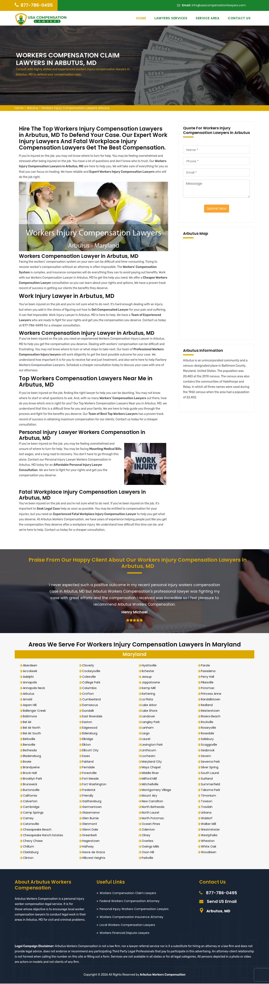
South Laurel (211, 773)
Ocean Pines (152, 824)
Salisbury (208, 739)
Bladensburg (33, 756)
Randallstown (212, 699)
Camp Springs (34, 813)
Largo (147, 733)
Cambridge (32, 807)
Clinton (29, 858)
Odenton (149, 830)
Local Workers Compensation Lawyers (127, 925)
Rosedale (208, 733)
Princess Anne (212, 694)
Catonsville (32, 824)
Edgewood (91, 728)
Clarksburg (32, 852)
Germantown (93, 807)
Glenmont (90, 824)
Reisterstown (211, 711)
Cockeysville (92, 671)
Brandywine (32, 767)
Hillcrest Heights (95, 858)
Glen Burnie (91, 818)
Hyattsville (150, 665)
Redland (208, 705)
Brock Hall (31, 773)
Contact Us (239, 18)
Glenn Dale (91, 830)
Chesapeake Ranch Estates (44, 835)
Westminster (211, 830)
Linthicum (150, 750)
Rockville (208, 722)
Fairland (89, 762)
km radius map (216, 288)
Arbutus (32, 108)
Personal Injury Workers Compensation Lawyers (134, 909)
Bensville (30, 745)
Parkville (148, 858)
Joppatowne (152, 682)
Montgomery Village (157, 790)
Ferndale (89, 767)
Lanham (149, 728)
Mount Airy (150, 796)
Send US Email (222, 902)
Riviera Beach (212, 716)
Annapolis (31, 682)
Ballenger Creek (35, 711)
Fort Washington (95, 784)
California (31, 796)
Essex (87, 756)
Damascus (91, 705)
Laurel (147, 739)
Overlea (148, 841)
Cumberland (92, 699)
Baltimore (31, 716)
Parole (206, 665)
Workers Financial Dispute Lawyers (124, 933)
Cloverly (89, 665)
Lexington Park (153, 745)
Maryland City (153, 762)
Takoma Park (211, 790)
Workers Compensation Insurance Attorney (131, 917)
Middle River (151, 773)
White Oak (210, 847)
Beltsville (30, 739)
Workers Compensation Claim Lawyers (128, 893)
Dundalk (89, 711)
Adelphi (29, 677)
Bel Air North (33, 728)
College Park (92, 682)
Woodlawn (210, 852)
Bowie (28, 762)
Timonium (209, 796)
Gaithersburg (93, 801)
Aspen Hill (31, 705)
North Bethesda (154, 807)
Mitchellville (151, 784)
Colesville (90, 677)
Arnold (28, 699)
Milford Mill (150, 779)
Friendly (89, 796)
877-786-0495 (37, 5)
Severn (207, 756)
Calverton (31, 801)
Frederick (90, 790)
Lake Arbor (150, 705)
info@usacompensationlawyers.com (219, 5)
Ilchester (149, 671)
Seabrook (209, 750)
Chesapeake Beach (38, 830)
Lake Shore (151, 711)
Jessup (148, 677)
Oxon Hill (149, 852)
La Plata (148, 699)
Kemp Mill (150, 688)
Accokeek (31, 671)
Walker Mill (209, 824)
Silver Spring (211, 767)
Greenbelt (90, 835)
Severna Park (211, 762)
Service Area (207, 18)
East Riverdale (93, 716)
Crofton (89, 694)
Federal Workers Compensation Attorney (130, 901)
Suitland (208, 779)
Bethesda (31, 750)
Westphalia (210, 835)
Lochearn (150, 756)
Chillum (29, 847)
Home (141, 18)
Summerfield (211, 784)
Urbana (207, 813)
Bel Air (28, 722)
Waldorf (208, 818)
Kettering (149, 694)
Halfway (89, 847)
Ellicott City (91, 750)
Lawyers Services (170, 18)
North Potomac (154, 818)
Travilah (208, 807)
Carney (29, 818)
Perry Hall (208, 677)
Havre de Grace (94, 852)
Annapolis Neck (35, 688)
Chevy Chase (34, 841)
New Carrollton (153, 801)
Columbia (90, 688)
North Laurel (151, 813)
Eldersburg (91, 733)
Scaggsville (210, 745)
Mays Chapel (152, 767)
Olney (147, 835)
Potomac (209, 688)
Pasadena (209, 671)
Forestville (90, 773)
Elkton (87, 745)
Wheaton (209, 841)
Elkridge (88, 739)
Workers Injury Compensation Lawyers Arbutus (75, 108)
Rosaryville (209, 728)
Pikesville (208, 682)
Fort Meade (91, 779)
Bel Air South (33, 733)
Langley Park (152, 722)
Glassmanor (92, 813)
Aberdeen (31, 665)
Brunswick (31, 784)
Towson (208, 801)
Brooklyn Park (33, 779)
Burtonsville (32, 790)
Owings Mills (151, 847)
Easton (88, 722)
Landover (149, 716)
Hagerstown (92, 841)
